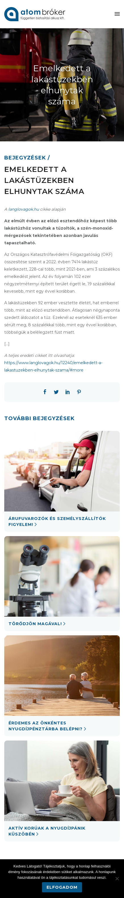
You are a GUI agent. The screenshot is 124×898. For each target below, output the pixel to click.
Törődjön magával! (35, 623)
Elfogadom (62, 887)
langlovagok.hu (23, 209)
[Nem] (117, 878)
